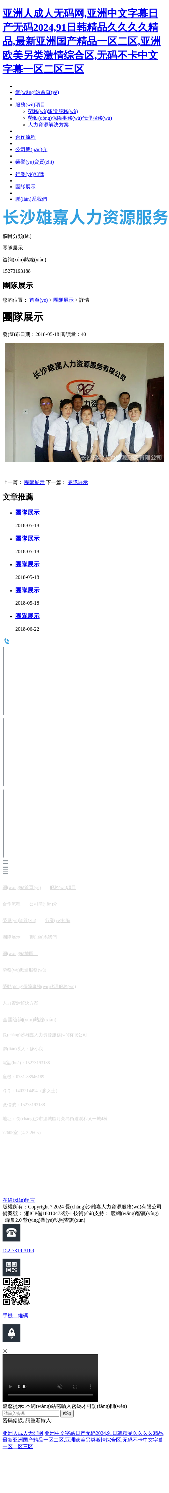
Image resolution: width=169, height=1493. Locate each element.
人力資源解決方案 (20, 1003)
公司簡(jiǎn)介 (43, 904)
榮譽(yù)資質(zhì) (19, 920)
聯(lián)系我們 (43, 937)
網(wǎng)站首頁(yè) (22, 887)
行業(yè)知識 (57, 920)
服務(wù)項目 (63, 887)
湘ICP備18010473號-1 (48, 1213)
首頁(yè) (39, 300)
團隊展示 (64, 300)
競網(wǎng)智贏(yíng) (134, 1213)
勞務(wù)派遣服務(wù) (24, 970)
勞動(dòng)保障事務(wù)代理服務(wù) (39, 986)
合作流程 (11, 904)
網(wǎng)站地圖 (20, 953)
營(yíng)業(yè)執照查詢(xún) (54, 1220)
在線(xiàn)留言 (19, 1200)
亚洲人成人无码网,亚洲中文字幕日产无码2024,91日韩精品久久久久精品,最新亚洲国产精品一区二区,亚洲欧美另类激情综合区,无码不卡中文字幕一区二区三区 (82, 41)
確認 (67, 1413)
